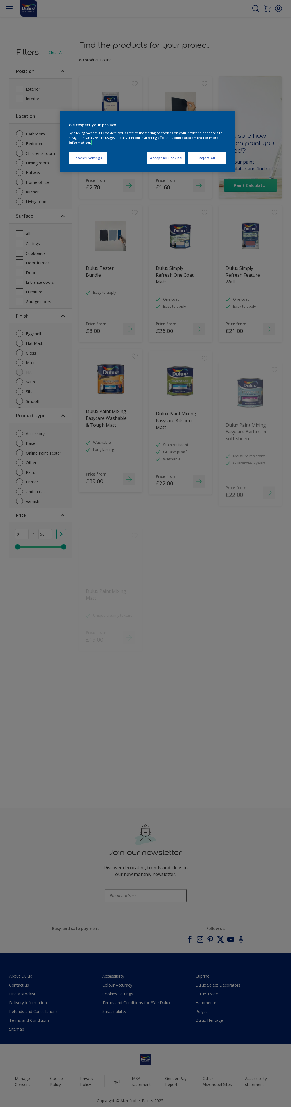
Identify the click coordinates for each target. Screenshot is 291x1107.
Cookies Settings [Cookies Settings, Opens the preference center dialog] (88, 158)
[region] (147, 141)
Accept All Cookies (166, 158)
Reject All (207, 158)
